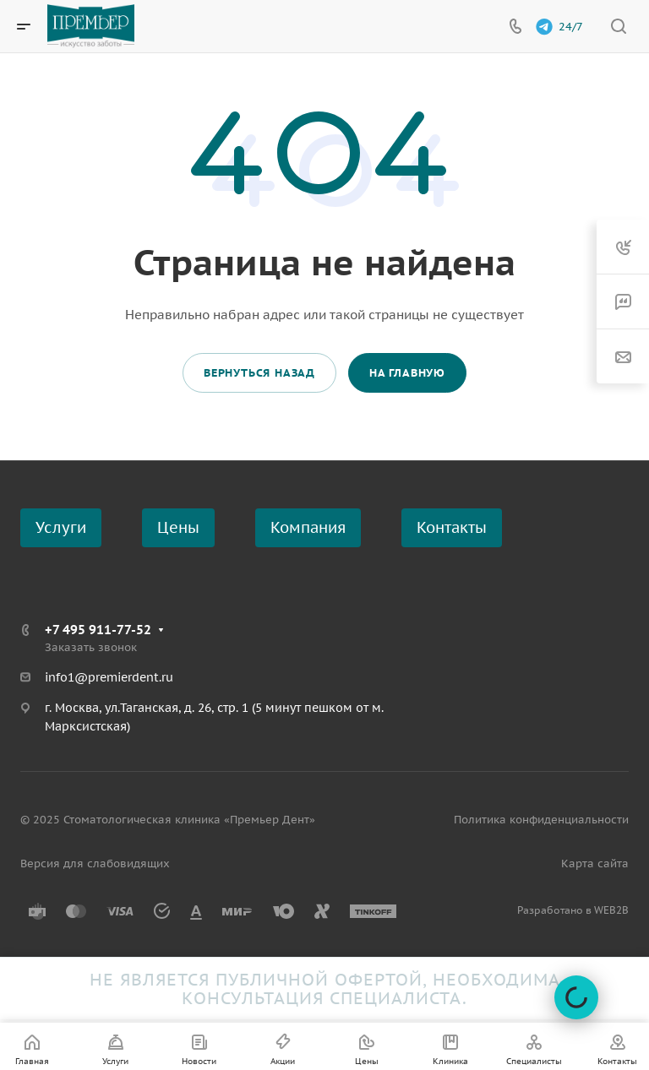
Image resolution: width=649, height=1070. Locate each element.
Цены (178, 527)
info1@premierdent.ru (109, 677)
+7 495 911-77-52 (98, 630)
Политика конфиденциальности (541, 819)
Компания (308, 527)
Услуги (60, 527)
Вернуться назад (259, 373)
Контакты (452, 527)
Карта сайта (595, 863)
